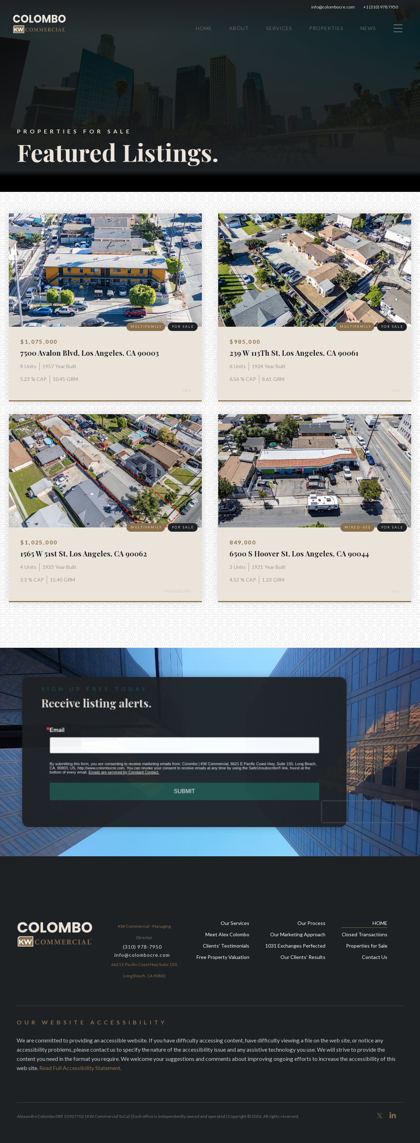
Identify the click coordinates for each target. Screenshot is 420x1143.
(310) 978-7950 (142, 947)
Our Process (311, 923)
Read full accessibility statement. (80, 1067)
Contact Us (374, 957)
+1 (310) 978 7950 (383, 7)
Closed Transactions (364, 934)
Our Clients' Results (302, 957)
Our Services (235, 923)
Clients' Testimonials (226, 946)
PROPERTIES (326, 28)
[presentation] (361, 810)
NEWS (368, 28)
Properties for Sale (366, 946)
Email (60, 730)
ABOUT (239, 28)
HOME (204, 28)
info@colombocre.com (333, 7)
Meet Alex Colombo (227, 934)
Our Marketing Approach (297, 934)
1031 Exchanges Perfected (295, 946)
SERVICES (279, 28)
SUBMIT (184, 790)
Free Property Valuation (223, 957)
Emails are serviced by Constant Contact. (125, 772)
